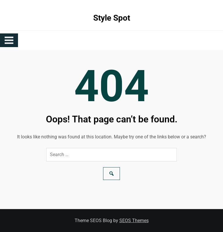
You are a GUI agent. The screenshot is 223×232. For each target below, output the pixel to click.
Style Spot (111, 18)
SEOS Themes (134, 220)
